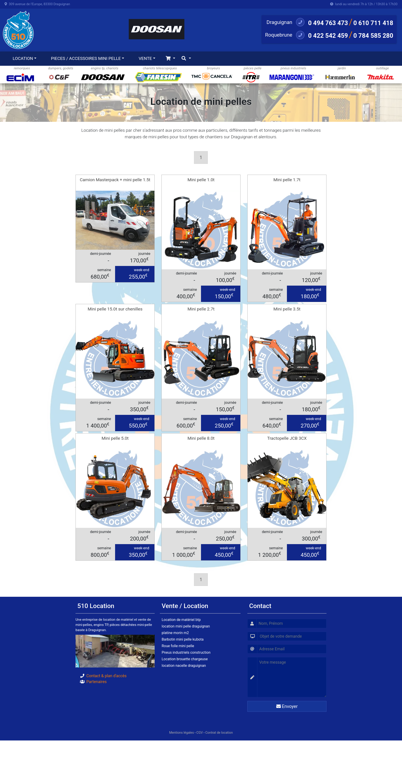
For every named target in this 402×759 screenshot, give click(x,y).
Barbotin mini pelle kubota (182, 639)
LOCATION (23, 58)
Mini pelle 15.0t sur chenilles (115, 309)
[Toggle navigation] (170, 59)
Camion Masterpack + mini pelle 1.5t (115, 179)
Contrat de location (219, 733)
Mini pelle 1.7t (286, 179)
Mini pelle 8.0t (201, 438)
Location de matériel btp (181, 620)
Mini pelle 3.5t (286, 309)
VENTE (145, 58)
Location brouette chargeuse (185, 659)
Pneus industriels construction (186, 652)
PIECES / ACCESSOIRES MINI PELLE (86, 58)
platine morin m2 (175, 633)
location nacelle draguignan (184, 665)
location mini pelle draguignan (186, 626)
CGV (199, 733)
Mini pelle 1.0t (201, 179)
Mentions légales (181, 733)
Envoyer (287, 706)
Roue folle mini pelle (178, 646)
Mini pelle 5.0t (115, 438)
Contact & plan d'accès (106, 676)
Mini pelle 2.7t (201, 309)
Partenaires (96, 681)
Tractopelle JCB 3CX (287, 438)
